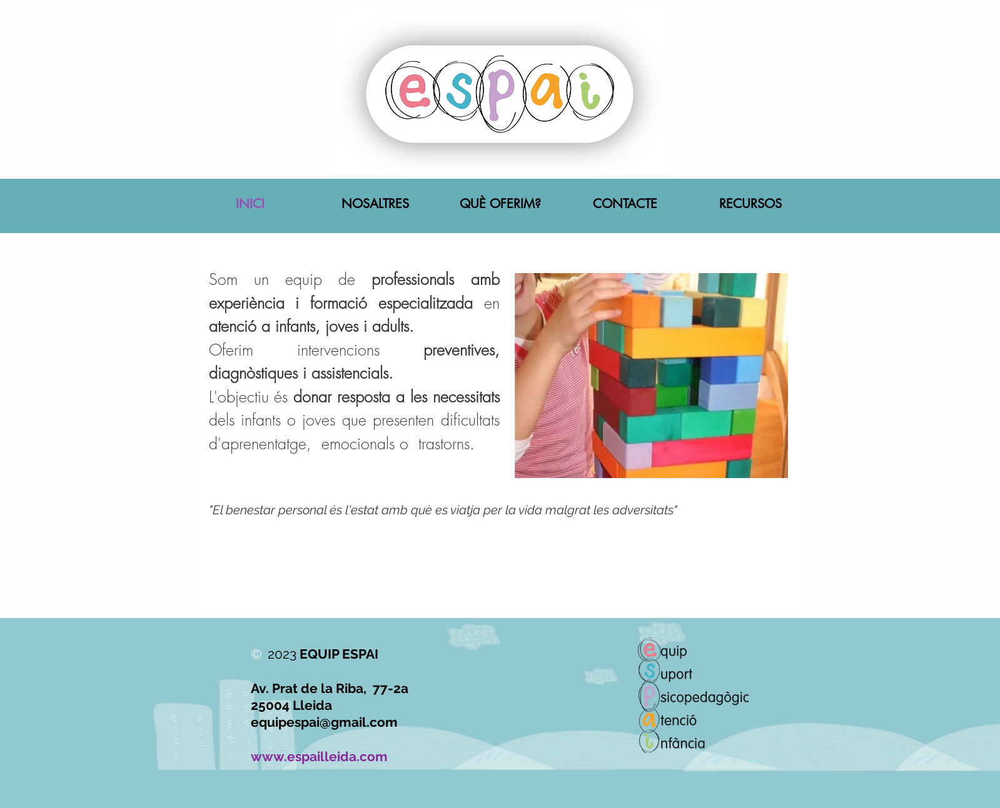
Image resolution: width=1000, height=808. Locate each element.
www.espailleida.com (319, 756)
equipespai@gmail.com (324, 722)
